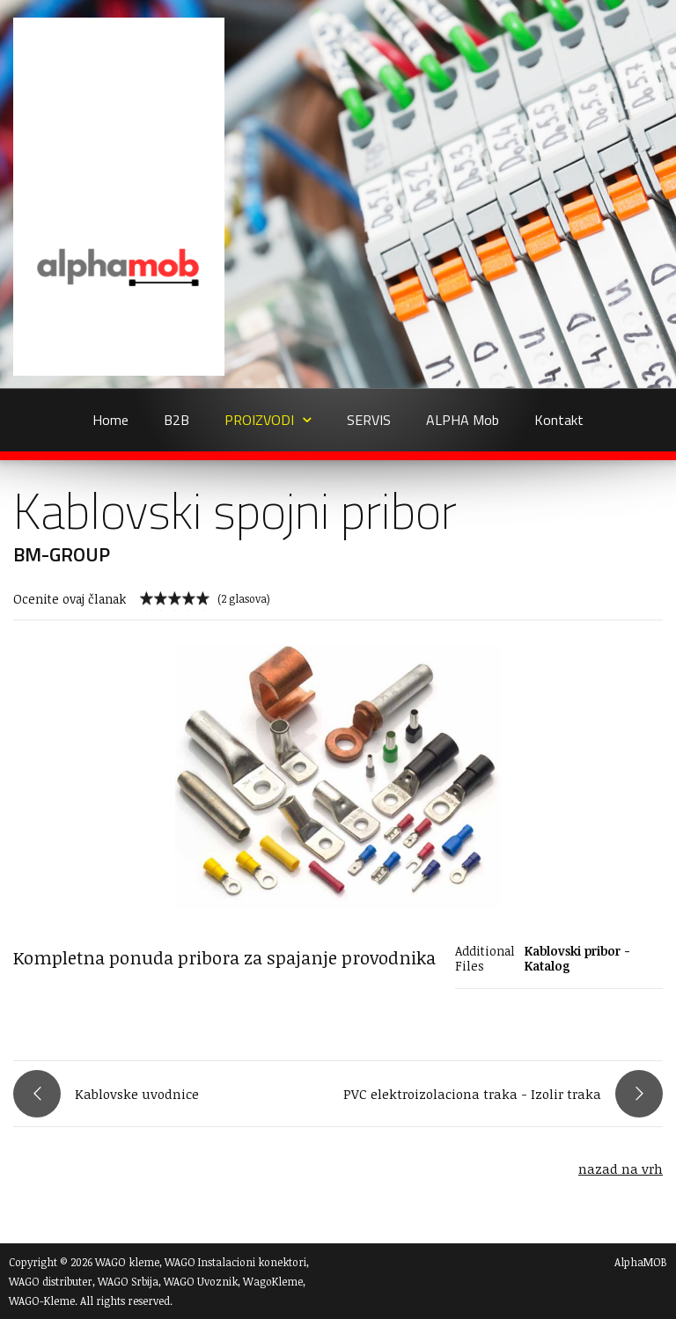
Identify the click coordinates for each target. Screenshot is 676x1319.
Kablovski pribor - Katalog (577, 958)
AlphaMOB (640, 1262)
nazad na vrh (620, 1168)
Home (110, 419)
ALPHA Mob (462, 419)
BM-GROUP (61, 554)
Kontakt (559, 419)
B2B (176, 419)
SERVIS (369, 419)
